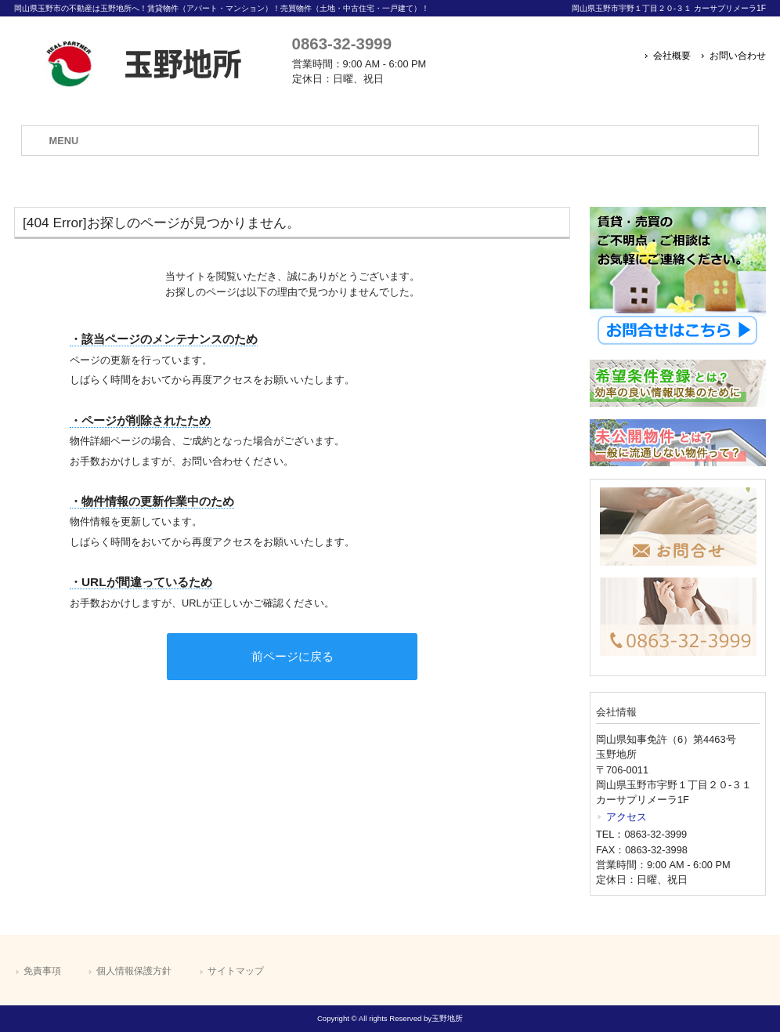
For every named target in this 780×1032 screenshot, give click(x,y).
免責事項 (42, 970)
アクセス (626, 817)
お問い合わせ (738, 55)
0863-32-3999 (342, 43)
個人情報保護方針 (134, 970)
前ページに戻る (292, 656)
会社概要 (672, 55)
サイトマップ (236, 970)
